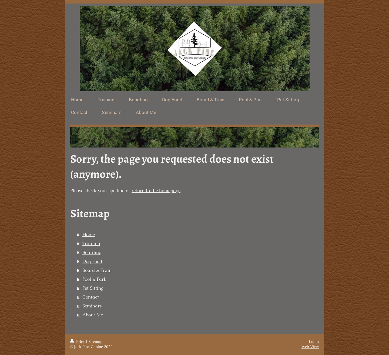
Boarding (91, 252)
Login (314, 341)
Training (91, 243)
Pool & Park (94, 279)
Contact (90, 297)
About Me (92, 315)
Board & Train (97, 270)
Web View (310, 346)
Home (88, 234)
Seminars (92, 306)
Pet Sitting (92, 288)
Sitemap (95, 341)
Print (78, 341)
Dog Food (92, 261)
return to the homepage (156, 190)
